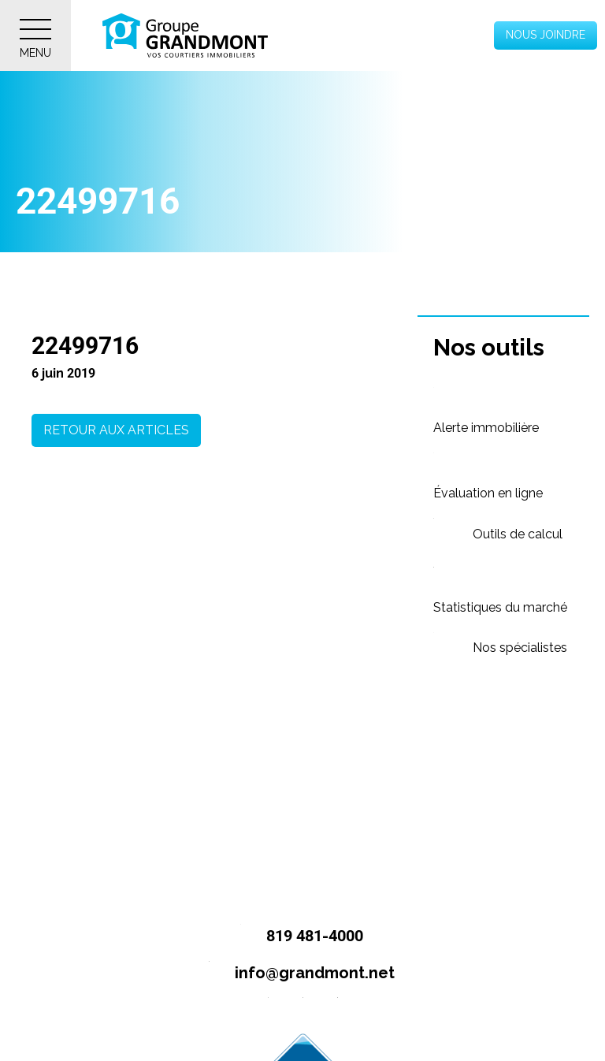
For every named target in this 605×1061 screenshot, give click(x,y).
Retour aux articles (116, 430)
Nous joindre (545, 34)
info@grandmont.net (295, 973)
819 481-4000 (295, 936)
